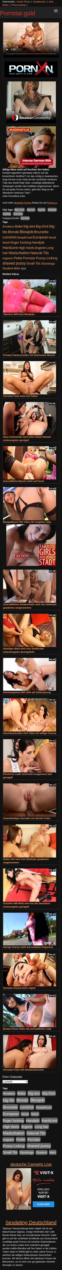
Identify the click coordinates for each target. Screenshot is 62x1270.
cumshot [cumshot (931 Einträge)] (9, 237)
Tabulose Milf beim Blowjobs (19, 314)
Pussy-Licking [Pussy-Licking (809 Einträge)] (47, 258)
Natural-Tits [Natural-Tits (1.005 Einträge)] (39, 253)
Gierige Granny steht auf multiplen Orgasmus (28, 947)
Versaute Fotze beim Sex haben (20, 396)
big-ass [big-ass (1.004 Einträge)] (29, 226)
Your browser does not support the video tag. (31, 40)
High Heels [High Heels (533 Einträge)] (26, 248)
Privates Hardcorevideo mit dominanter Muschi (29, 355)
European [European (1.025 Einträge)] (40, 237)
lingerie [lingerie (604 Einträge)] (40, 248)
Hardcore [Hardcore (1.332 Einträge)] (10, 247)
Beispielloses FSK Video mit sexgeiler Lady (27, 522)
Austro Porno (23, 1)
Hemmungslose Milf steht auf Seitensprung (27, 692)
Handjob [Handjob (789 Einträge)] (38, 242)
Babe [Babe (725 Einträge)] (19, 226)
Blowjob (52, 209)
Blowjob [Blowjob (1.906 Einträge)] (27, 232)
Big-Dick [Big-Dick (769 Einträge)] (42, 226)
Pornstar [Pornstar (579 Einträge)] (29, 258)
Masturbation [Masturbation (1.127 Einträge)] (19, 253)
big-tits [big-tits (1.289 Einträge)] (8, 1100)
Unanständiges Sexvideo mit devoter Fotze (26, 818)
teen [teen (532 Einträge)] (17, 268)
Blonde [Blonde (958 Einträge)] (13, 232)
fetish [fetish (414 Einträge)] (6, 242)
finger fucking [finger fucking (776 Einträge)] (20, 242)
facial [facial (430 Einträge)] (52, 237)
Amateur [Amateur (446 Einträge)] (8, 226)
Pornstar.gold (17, 13)
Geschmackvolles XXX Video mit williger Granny (29, 733)
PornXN (25, 218)
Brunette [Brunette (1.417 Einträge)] (41, 232)
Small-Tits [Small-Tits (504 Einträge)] (33, 263)
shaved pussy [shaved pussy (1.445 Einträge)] (14, 263)
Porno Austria (19, 5)
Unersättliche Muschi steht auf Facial (23, 481)
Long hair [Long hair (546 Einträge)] (41, 1127)
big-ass (31, 209)
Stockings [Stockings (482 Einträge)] (48, 263)
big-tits (41, 209)
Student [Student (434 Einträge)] (7, 268)
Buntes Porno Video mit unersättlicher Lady (27, 1029)
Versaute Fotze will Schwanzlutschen (23, 1069)
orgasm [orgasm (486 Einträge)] (7, 258)
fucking (6, 214)
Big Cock (19, 209)
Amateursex (39, 1)
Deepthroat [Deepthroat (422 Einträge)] (24, 237)
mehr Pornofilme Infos (13, 196)
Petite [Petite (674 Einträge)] (18, 258)
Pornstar (18, 214)
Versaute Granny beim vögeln (19, 988)
